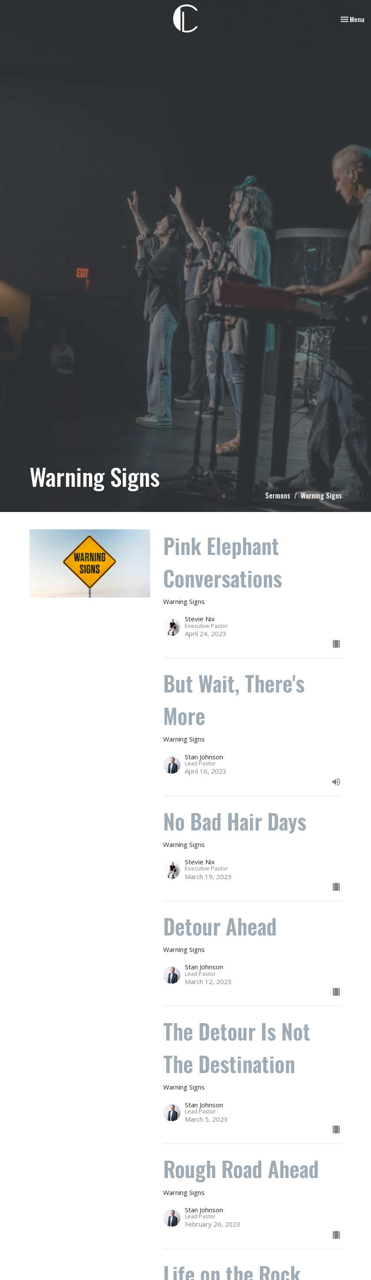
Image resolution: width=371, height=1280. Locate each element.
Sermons (277, 495)
